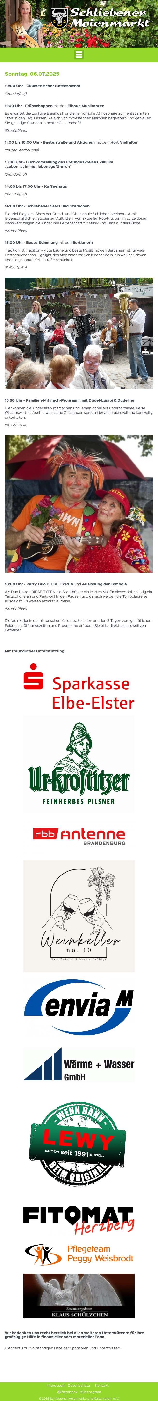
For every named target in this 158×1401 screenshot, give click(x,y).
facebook (67, 1392)
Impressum (56, 1385)
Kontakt (102, 1385)
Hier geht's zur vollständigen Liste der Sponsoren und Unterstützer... (63, 1348)
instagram (90, 1392)
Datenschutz (79, 1385)
